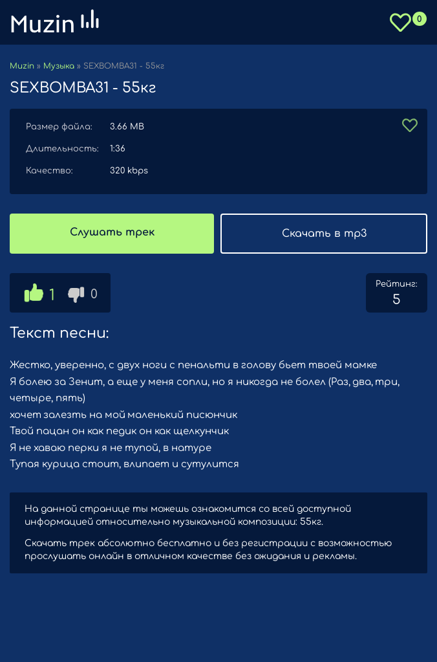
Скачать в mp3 (324, 233)
